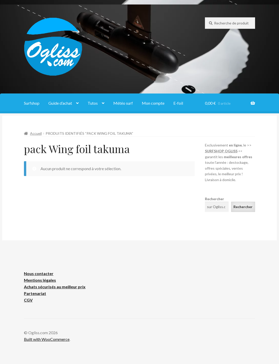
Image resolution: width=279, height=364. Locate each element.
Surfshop (31, 103)
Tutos (93, 103)
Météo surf (123, 103)
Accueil (36, 133)
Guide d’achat (60, 103)
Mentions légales (40, 280)
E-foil (178, 103)
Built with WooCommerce (46, 339)
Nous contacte (38, 273)
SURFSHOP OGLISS (221, 151)
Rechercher (214, 199)
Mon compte (153, 103)
